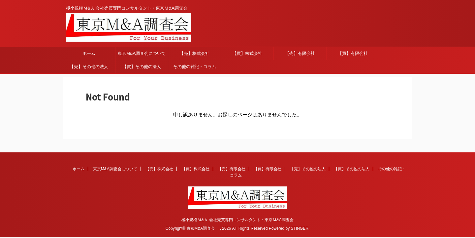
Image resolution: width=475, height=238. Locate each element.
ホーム (88, 53)
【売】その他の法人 (89, 66)
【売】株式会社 (194, 53)
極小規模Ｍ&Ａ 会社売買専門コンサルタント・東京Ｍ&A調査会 (237, 220)
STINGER (299, 228)
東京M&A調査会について (142, 53)
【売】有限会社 (300, 53)
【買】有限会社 (353, 53)
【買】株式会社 (247, 53)
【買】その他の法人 (141, 66)
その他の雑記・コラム (194, 66)
